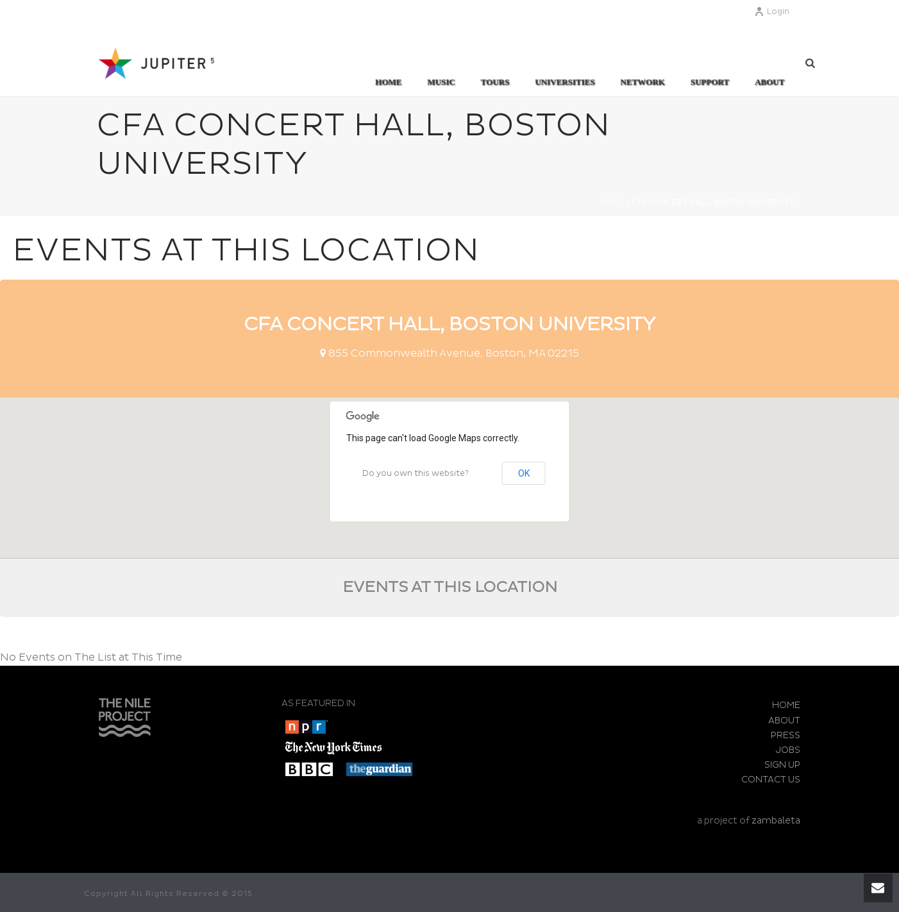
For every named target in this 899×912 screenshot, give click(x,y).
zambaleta (776, 820)
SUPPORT (710, 82)
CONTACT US (770, 779)
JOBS (788, 750)
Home (388, 82)
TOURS (495, 82)
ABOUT (769, 82)
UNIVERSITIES (564, 82)
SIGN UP (782, 764)
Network (642, 82)
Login (771, 12)
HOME (786, 705)
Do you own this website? (415, 473)
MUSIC (441, 82)
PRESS (785, 735)
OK (524, 473)
